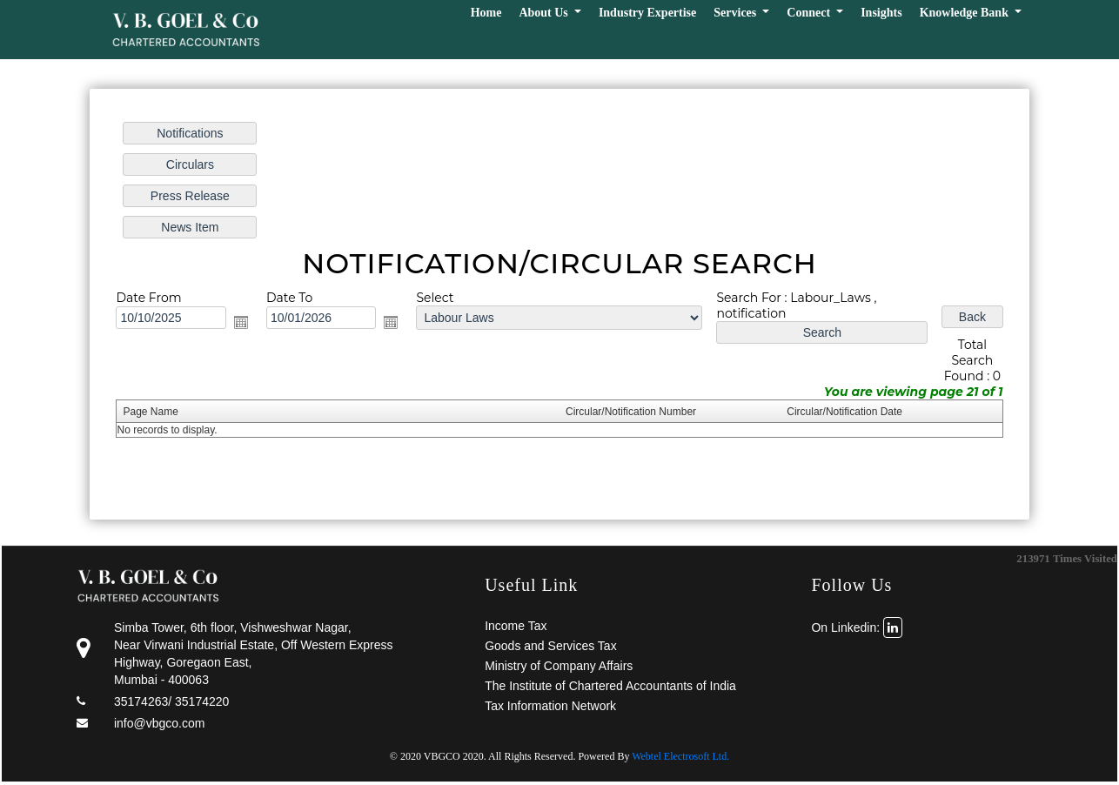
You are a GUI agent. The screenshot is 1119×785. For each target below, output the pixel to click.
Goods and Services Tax (551, 646)
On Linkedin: (856, 627)
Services (736, 12)
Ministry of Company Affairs (559, 666)
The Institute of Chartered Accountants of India (610, 686)
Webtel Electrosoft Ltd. (680, 756)
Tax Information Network (550, 706)
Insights (881, 12)
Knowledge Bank (966, 12)
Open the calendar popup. (241, 322)
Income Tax (515, 626)
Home (486, 12)
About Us (545, 12)
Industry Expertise (647, 12)
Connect (810, 12)
